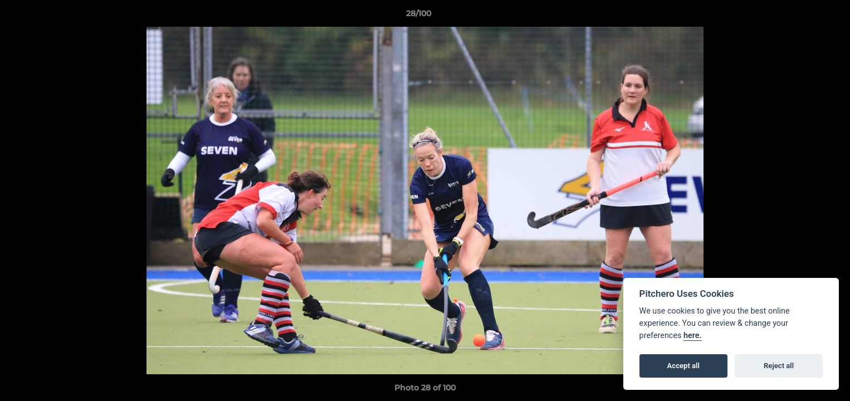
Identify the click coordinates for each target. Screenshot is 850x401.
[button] (803, 16)
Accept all (683, 365)
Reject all (779, 365)
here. (692, 335)
